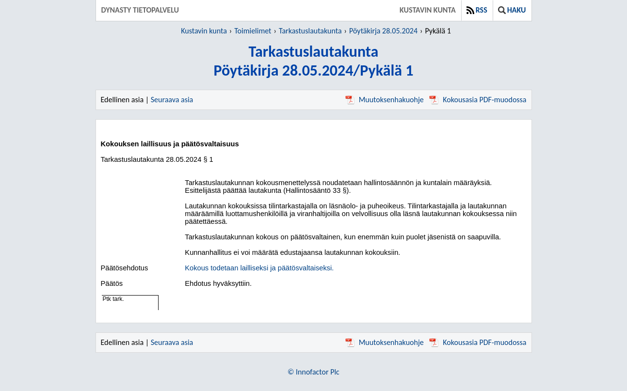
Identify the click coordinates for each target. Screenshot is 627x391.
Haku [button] (512, 10)
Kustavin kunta (428, 10)
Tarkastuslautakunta (310, 30)
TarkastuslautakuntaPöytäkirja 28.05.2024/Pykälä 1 (313, 61)
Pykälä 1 (437, 30)
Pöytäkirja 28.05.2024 (383, 30)
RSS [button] (476, 10)
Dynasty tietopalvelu (140, 10)
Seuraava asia (172, 99)
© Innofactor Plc (313, 371)
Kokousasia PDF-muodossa (477, 99)
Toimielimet (252, 30)
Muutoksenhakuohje (384, 99)
